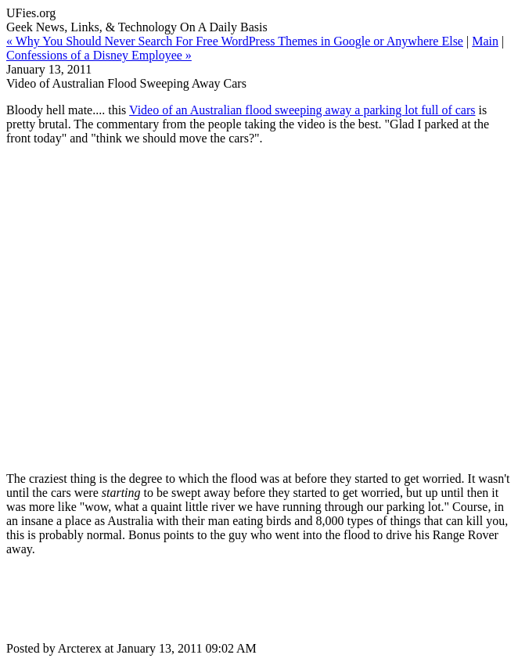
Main (485, 41)
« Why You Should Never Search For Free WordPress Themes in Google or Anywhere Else (234, 41)
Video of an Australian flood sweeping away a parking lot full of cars (302, 110)
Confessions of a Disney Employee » (99, 55)
